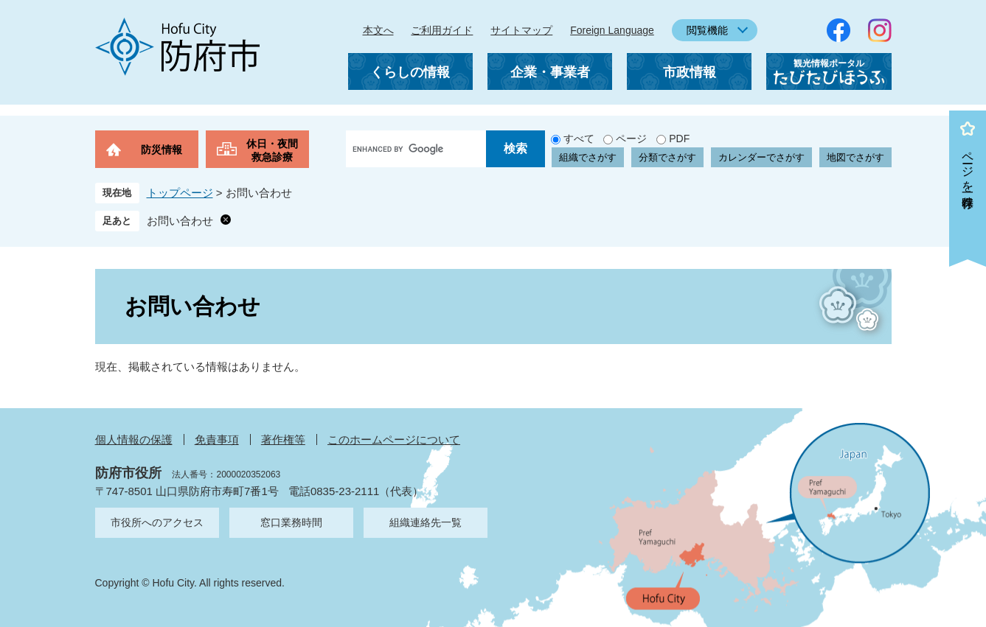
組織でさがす (588, 157)
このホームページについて (393, 439)
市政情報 (689, 72)
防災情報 (161, 149)
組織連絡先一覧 (425, 522)
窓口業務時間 (291, 522)
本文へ (378, 30)
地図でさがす (855, 157)
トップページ (180, 192)
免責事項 (217, 439)
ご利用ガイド (442, 30)
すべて (578, 138)
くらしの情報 (410, 72)
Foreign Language (612, 30)
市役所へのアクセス (157, 522)
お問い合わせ (180, 220)
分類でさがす (667, 157)
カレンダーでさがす (761, 157)
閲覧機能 (707, 30)
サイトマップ (521, 30)
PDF (679, 138)
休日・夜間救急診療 (272, 150)
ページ (631, 138)
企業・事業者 (550, 72)
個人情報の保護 (134, 439)
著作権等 (283, 439)
